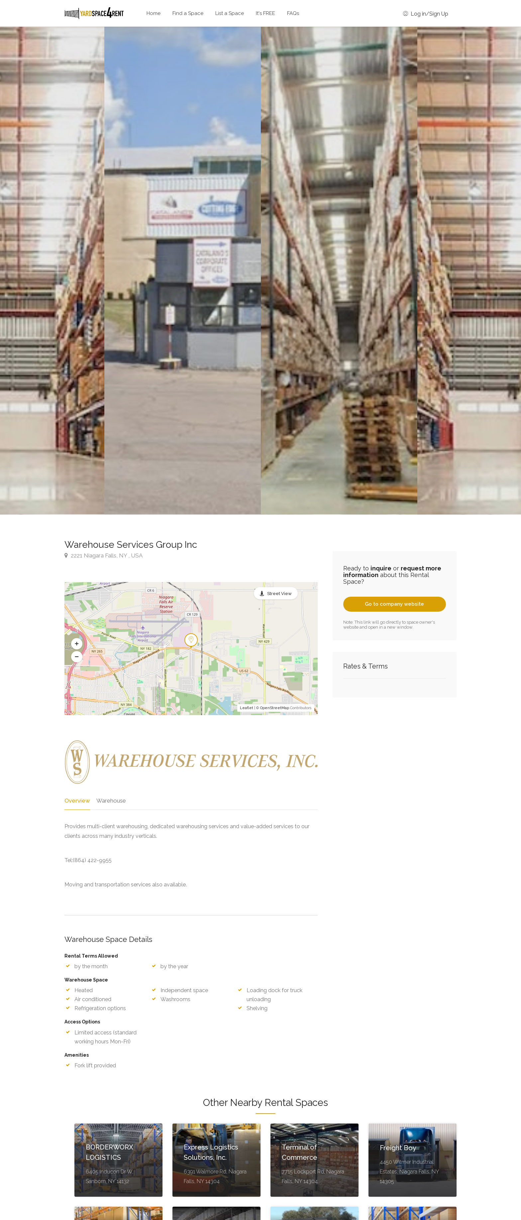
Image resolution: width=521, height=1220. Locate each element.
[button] (76, 644)
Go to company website (394, 604)
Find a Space (187, 13)
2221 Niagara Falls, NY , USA (103, 555)
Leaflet (246, 708)
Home (153, 13)
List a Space (229, 13)
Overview (76, 800)
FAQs (293, 13)
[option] (339, 271)
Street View (279, 593)
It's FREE (265, 13)
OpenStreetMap (274, 708)
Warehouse (110, 800)
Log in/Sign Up (425, 14)
